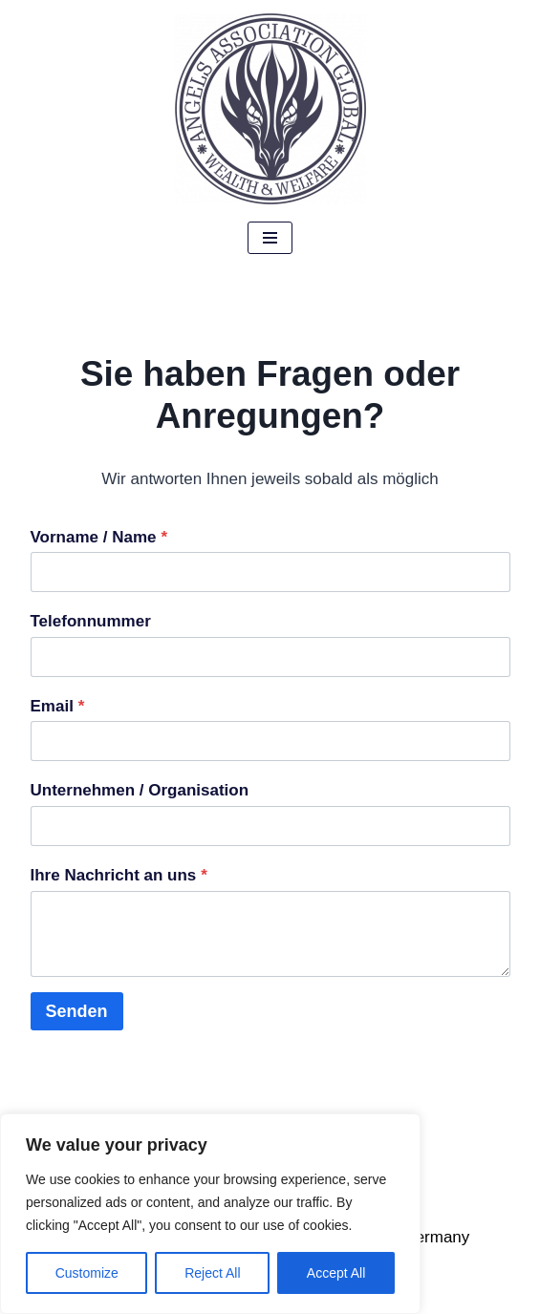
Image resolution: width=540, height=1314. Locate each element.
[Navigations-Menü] (270, 238)
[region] (210, 1213)
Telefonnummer (91, 621)
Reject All (212, 1273)
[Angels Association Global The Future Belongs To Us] (270, 108)
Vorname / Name (99, 537)
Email (58, 706)
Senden (77, 1011)
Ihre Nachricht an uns (119, 875)
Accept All (336, 1273)
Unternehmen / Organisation (140, 790)
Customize (87, 1273)
